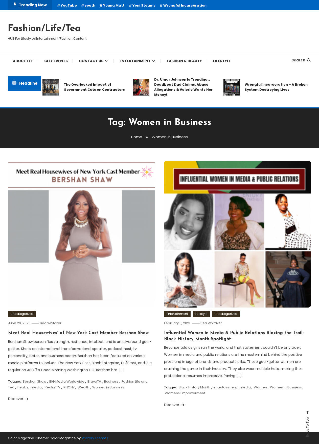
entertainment (225, 387)
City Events (56, 60)
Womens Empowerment (185, 393)
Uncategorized (22, 314)
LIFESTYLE (222, 60)
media (36, 387)
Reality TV (52, 387)
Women (260, 387)
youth (90, 5)
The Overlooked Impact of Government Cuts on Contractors (94, 87)
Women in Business (108, 387)
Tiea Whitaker (52, 323)
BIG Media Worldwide (66, 381)
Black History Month (194, 387)
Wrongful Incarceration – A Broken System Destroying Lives (276, 87)
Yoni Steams (143, 5)
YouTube (69, 5)
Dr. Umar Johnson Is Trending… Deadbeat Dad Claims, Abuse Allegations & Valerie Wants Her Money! (183, 87)
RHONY (69, 387)
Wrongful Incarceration (185, 5)
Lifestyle (201, 314)
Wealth (83, 387)
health (22, 387)
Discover (18, 398)
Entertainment (177, 314)
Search (301, 60)
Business (111, 381)
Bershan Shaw (34, 381)
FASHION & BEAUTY (184, 60)
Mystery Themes (94, 438)
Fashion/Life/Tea (44, 28)
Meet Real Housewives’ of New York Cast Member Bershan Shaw (78, 333)
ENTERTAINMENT (135, 60)
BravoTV (94, 381)
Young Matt (114, 5)
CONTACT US (91, 60)
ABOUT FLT (23, 60)
